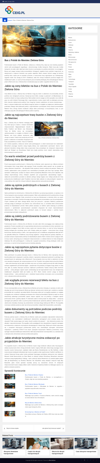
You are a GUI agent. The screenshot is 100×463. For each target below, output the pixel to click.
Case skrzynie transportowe (86, 451)
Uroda (70, 89)
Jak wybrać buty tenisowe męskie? (51, 428)
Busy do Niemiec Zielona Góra (33, 402)
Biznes (70, 37)
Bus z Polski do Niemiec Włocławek (34, 384)
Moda (69, 55)
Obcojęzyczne (72, 62)
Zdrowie (70, 96)
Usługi (70, 91)
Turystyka (71, 84)
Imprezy (70, 50)
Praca (70, 64)
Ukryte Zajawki (72, 86)
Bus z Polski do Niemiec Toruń (33, 393)
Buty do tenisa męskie (13, 428)
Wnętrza (70, 94)
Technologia (71, 79)
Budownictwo (72, 40)
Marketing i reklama (73, 52)
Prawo (70, 67)
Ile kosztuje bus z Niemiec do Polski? (35, 412)
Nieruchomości (72, 59)
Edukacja (70, 45)
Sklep (69, 74)
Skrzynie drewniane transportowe (11, 453)
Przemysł (71, 69)
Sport (69, 77)
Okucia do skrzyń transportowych (58, 453)
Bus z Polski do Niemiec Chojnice (34, 375)
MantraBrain (52, 460)
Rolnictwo (71, 72)
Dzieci (70, 42)
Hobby (70, 47)
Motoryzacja (71, 57)
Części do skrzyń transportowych (34, 453)
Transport (71, 81)
